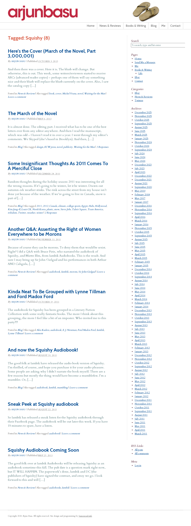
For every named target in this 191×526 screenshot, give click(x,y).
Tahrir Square (79, 209)
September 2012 (143, 366)
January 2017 (141, 202)
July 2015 (140, 243)
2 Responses (51, 212)
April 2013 (140, 340)
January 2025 (141, 138)
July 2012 (140, 374)
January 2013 (141, 351)
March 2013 (141, 344)
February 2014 (142, 303)
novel (80, 93)
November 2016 (143, 209)
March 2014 (141, 299)
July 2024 (140, 153)
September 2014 (143, 277)
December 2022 (143, 176)
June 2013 (140, 333)
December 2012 (143, 355)
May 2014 (140, 291)
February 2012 (142, 392)
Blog (153, 25)
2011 (39, 206)
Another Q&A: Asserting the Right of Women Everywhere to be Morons (54, 231)
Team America (95, 209)
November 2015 (143, 228)
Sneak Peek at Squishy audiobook (43, 404)
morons (73, 271)
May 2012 (140, 381)
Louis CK (26, 209)
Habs (91, 206)
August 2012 (141, 370)
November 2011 (143, 404)
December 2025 (143, 112)
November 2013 (143, 314)
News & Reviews (110, 25)
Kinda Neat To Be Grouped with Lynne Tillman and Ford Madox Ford (57, 294)
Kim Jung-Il (14, 209)
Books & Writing (136, 25)
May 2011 (140, 426)
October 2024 (142, 146)
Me (163, 25)
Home (91, 25)
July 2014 (140, 284)
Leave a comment (17, 97)
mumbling (62, 387)
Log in (138, 465)
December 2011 (143, 400)
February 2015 (142, 262)
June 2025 (140, 131)
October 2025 (142, 120)
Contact (175, 25)
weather (31, 212)
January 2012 (141, 396)
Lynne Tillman (15, 333)
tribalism (12, 212)
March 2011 (141, 433)
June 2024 (140, 157)
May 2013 (140, 336)
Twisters (139, 100)
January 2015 (141, 265)
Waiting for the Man (94, 93)
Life (140, 73)
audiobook (54, 271)
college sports (73, 206)
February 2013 (142, 347)
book (51, 93)
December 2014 (143, 269)
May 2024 (140, 161)
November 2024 (143, 142)
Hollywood (101, 206)
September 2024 (143, 149)
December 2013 (143, 310)
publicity (68, 147)
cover (58, 93)
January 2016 (141, 224)
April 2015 (140, 254)
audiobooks (55, 487)
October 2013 (142, 318)
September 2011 (143, 411)
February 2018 (142, 194)
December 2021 (143, 179)
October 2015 (142, 232)
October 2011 (142, 407)
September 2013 (143, 321)
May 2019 (140, 191)
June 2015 (140, 247)
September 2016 (143, 213)
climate (62, 206)
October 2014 (142, 273)
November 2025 (143, 116)
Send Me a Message (145, 62)
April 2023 (140, 172)
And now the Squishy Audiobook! (43, 350)
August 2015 (141, 239)
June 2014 (140, 288)
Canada (53, 206)
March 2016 (141, 220)
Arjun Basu (54, 13)
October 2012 (142, 362)
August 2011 (141, 415)
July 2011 (140, 418)
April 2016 (140, 217)
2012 (45, 206)
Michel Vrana (69, 93)
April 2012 (140, 385)
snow (56, 209)
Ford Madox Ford (87, 330)
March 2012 (141, 389)
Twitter (22, 212)
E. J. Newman (69, 330)
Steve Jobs (65, 209)
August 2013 (141, 325)
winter (39, 212)
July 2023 (140, 168)
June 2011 (140, 422)
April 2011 (140, 430)
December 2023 (143, 164)
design (40, 147)
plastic (50, 209)
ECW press (50, 147)
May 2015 (140, 250)
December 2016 (143, 206)
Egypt (84, 206)
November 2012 (143, 359)
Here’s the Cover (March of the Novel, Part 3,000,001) (52, 53)
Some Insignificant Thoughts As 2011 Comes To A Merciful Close (58, 165)
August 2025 (141, 127)
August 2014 (141, 280)
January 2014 (141, 306)
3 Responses (102, 147)
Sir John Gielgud (86, 271)
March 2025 (141, 135)
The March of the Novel (32, 113)
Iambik (64, 271)
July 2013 (140, 329)
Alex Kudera (43, 330)
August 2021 (141, 183)
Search (135, 41)
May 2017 (140, 198)
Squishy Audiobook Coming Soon (43, 450)
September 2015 (143, 235)
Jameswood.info (85, 516)
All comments (142, 453)
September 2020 (143, 187)
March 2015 (141, 258)
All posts (139, 449)
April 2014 (140, 295)
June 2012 (140, 377)
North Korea (39, 209)
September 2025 (143, 123)
